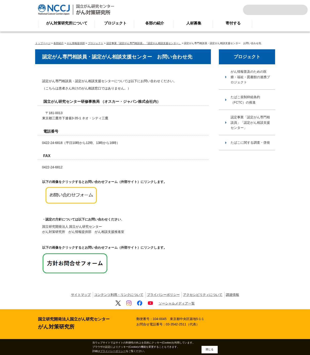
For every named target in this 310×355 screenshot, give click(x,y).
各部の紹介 (154, 23)
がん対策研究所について (66, 23)
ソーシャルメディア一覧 (177, 303)
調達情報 (232, 295)
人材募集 (193, 23)
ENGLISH (287, 10)
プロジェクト (115, 23)
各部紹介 (58, 43)
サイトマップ (81, 295)
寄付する (233, 23)
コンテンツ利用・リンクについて (118, 295)
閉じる (209, 349)
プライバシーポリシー (163, 295)
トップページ (43, 43)
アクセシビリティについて (202, 295)
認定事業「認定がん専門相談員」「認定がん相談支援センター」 (143, 43)
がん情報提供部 (76, 43)
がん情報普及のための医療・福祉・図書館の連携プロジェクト (250, 77)
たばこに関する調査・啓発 (250, 142)
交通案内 (298, 10)
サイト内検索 (253, 10)
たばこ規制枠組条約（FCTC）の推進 (245, 99)
